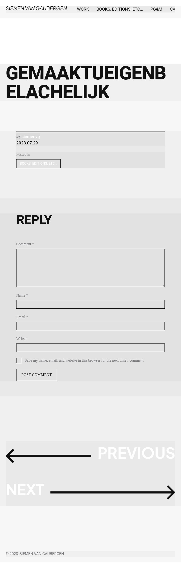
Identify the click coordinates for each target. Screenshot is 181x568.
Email (22, 317)
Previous (130, 455)
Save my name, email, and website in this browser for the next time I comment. (84, 360)
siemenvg (30, 136)
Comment (25, 244)
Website (22, 339)
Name (22, 295)
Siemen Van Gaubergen (35, 8)
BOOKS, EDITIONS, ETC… (38, 163)
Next (29, 492)
